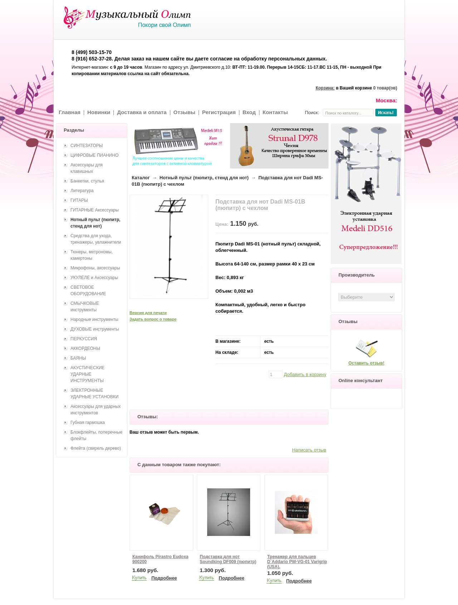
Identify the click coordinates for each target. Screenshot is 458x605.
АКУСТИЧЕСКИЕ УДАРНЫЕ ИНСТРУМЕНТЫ (87, 374)
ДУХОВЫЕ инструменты (94, 329)
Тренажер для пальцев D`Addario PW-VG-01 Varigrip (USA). (297, 561)
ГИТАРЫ (79, 200)
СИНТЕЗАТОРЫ (86, 145)
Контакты (275, 112)
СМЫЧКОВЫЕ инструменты (84, 306)
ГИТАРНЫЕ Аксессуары (94, 210)
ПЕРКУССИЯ (83, 338)
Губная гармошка (87, 422)
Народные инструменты (94, 319)
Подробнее (164, 578)
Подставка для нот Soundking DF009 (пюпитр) (228, 559)
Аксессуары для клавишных (86, 168)
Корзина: (325, 88)
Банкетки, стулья (87, 181)
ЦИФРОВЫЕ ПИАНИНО (94, 155)
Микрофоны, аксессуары (95, 267)
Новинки (98, 112)
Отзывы (184, 112)
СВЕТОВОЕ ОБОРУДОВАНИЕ (88, 290)
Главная (70, 112)
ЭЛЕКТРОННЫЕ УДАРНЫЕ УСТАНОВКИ (94, 393)
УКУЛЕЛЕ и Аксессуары (94, 277)
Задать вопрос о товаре (153, 319)
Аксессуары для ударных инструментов (95, 409)
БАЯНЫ (78, 358)
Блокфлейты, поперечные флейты (96, 435)
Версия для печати (148, 313)
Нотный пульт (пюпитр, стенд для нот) (204, 177)
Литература (82, 190)
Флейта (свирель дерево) (95, 448)
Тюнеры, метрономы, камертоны (91, 255)
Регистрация (219, 112)
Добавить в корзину (305, 374)
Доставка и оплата (141, 112)
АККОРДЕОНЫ (85, 348)
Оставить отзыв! (366, 363)
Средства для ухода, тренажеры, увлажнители (95, 239)
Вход (249, 112)
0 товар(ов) (385, 88)
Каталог (141, 177)
